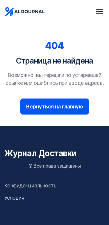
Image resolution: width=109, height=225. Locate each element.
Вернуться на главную (54, 106)
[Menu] (99, 11)
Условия (14, 198)
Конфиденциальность (30, 185)
